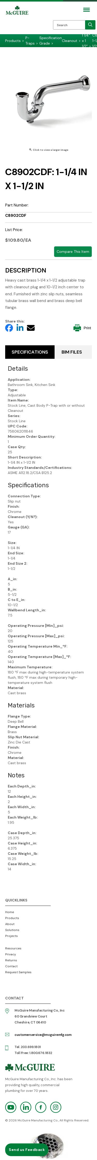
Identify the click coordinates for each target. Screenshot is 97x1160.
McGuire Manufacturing (17, 21)
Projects (11, 936)
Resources (13, 948)
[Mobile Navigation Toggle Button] (86, 10)
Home (9, 912)
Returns (11, 960)
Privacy (10, 954)
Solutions (12, 930)
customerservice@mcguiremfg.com (42, 1035)
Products (12, 918)
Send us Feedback (27, 1149)
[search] (90, 25)
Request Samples (18, 972)
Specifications (30, 352)
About (9, 924)
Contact (11, 966)
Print (82, 327)
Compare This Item (73, 251)
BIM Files (72, 352)
